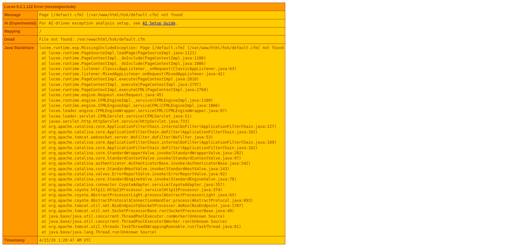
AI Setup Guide (159, 23)
